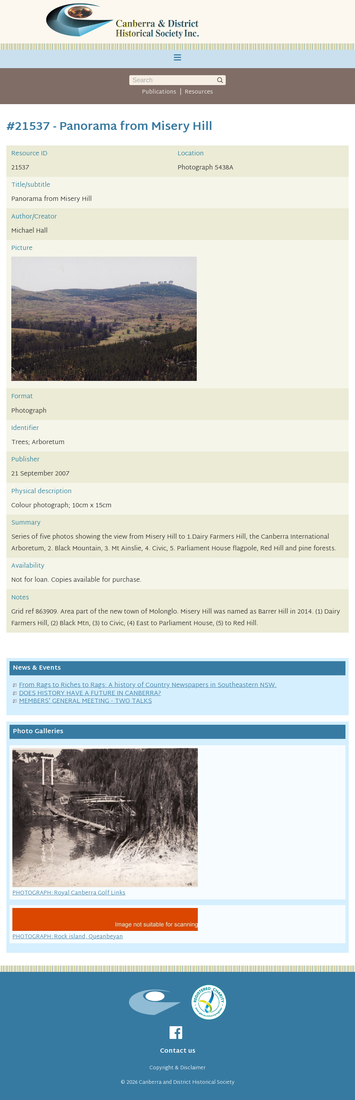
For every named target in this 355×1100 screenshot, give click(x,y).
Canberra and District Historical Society (187, 1082)
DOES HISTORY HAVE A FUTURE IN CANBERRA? (90, 693)
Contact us (177, 1051)
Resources (199, 92)
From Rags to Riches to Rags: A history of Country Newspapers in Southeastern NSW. (148, 685)
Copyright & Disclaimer (177, 1068)
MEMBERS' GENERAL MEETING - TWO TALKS (85, 701)
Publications (159, 92)
